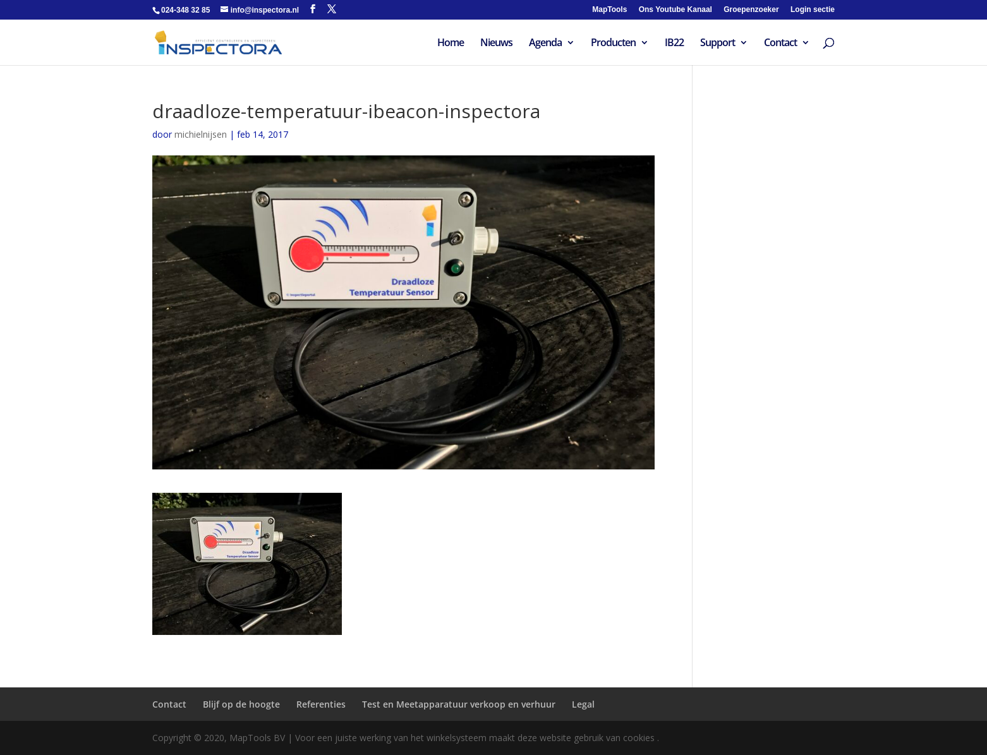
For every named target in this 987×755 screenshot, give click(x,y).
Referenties (321, 704)
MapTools (609, 10)
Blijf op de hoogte (241, 704)
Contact (780, 43)
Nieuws (496, 43)
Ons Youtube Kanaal (675, 10)
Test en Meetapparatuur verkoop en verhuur (458, 704)
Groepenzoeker (751, 10)
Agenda (545, 43)
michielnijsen (200, 134)
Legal (583, 704)
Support (717, 43)
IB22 (674, 43)
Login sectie (812, 10)
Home (450, 43)
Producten (613, 43)
